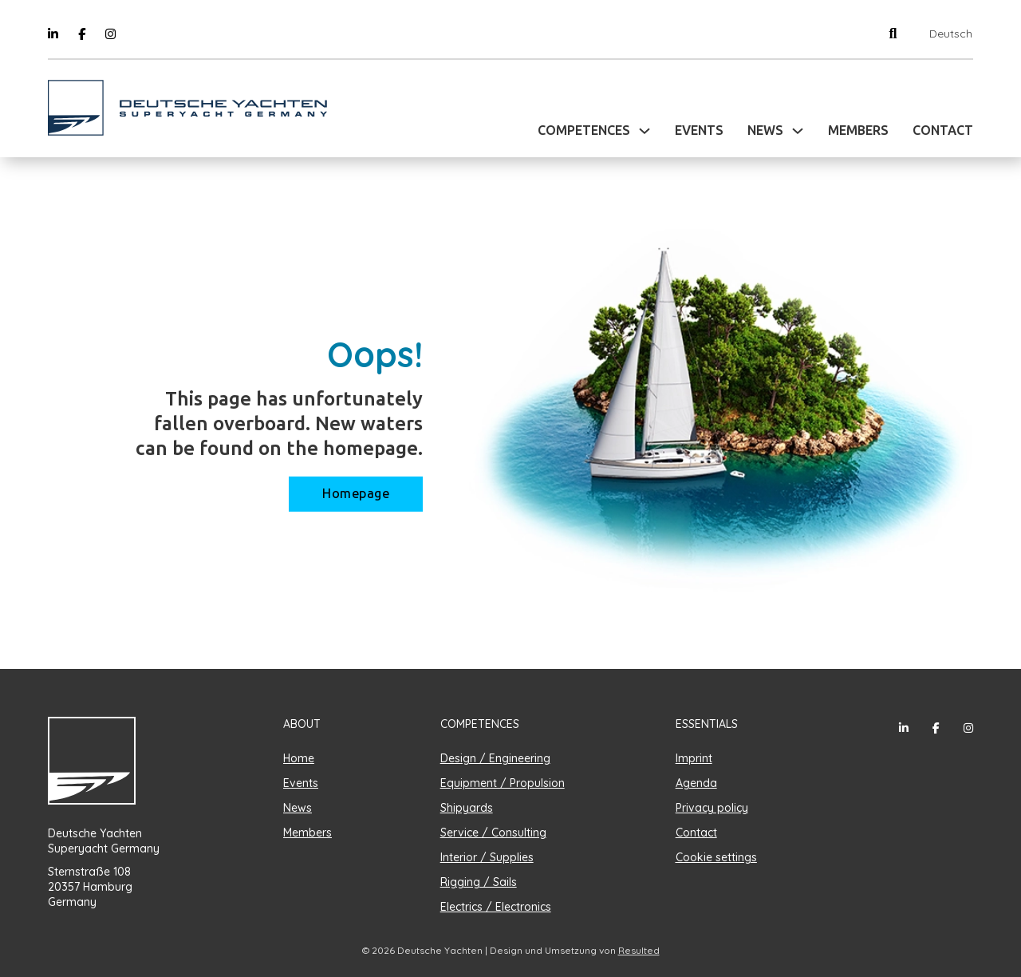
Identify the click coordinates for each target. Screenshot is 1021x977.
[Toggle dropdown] (644, 131)
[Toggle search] (893, 33)
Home (298, 758)
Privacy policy (712, 808)
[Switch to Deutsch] (946, 33)
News (765, 130)
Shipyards (466, 808)
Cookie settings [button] (716, 857)
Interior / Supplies (487, 857)
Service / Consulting (493, 832)
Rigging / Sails (478, 882)
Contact (943, 130)
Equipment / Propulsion (502, 783)
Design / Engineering (495, 758)
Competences (584, 130)
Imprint (694, 758)
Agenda (696, 783)
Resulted (639, 950)
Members (858, 130)
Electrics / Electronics (495, 907)
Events (699, 130)
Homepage (355, 493)
